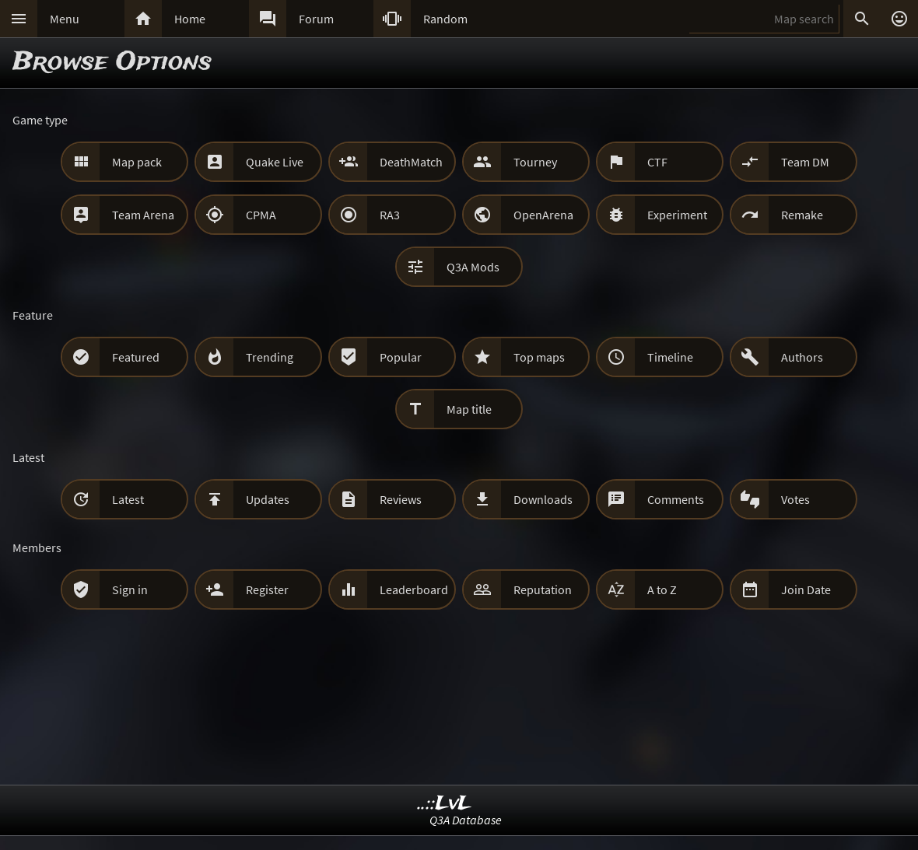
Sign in (130, 589)
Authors (802, 357)
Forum (316, 18)
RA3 (390, 214)
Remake (802, 214)
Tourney (535, 162)
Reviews (401, 499)
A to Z (662, 589)
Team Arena (143, 214)
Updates (267, 499)
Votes (795, 499)
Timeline (670, 357)
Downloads (543, 499)
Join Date (806, 589)
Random (445, 18)
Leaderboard (414, 589)
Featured (135, 357)
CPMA (261, 214)
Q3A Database (465, 819)
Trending (269, 357)
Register (267, 589)
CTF (657, 162)
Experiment (677, 214)
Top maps (539, 357)
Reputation (542, 589)
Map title (469, 409)
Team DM (805, 162)
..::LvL (445, 803)
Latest (128, 499)
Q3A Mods (473, 267)
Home (189, 18)
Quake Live (274, 162)
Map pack (137, 162)
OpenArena (543, 214)
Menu (64, 18)
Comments (675, 499)
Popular (401, 357)
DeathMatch (411, 162)
